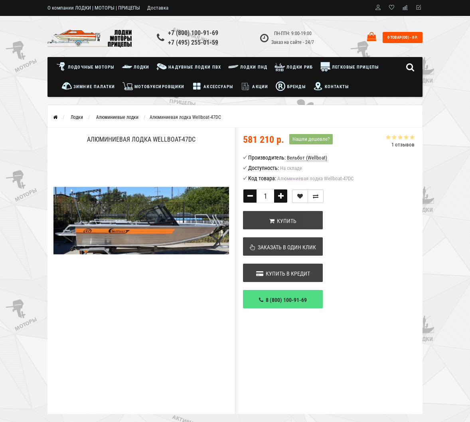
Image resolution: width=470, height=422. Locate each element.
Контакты (331, 86)
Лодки (136, 66)
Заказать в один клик (283, 247)
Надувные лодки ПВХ (188, 66)
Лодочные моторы (87, 66)
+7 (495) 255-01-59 (193, 42)
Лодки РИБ (293, 66)
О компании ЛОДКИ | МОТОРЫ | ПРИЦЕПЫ (93, 8)
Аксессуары (212, 86)
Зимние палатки (88, 86)
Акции (254, 86)
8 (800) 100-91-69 (283, 300)
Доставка (157, 8)
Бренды (290, 86)
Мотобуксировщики (153, 86)
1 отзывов (403, 145)
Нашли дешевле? (311, 139)
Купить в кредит (283, 273)
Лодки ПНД (247, 66)
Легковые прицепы (349, 66)
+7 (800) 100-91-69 (193, 33)
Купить (282, 221)
